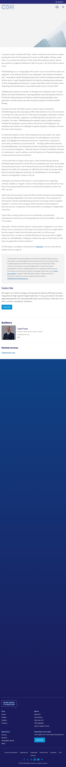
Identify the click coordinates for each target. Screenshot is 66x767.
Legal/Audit (33, 752)
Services (4, 738)
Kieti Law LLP (38, 720)
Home (4, 714)
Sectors (4, 735)
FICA (60, 752)
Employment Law (8, 353)
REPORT (39, 247)
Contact (4, 723)
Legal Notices (24, 752)
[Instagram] (31, 759)
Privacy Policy (44, 752)
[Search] (63, 7)
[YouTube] (38, 759)
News (3, 743)
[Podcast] (41, 759)
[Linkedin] (34, 759)
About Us (37, 714)
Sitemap (33, 755)
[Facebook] (24, 759)
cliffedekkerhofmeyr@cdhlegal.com (17, 278)
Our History (38, 717)
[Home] (8, 7)
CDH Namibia (39, 723)
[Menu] (57, 7)
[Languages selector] (60, 2)
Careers (4, 720)
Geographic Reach (8, 741)
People (4, 717)
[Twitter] (27, 759)
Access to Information (10, 752)
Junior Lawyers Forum (41, 726)
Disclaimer (53, 752)
